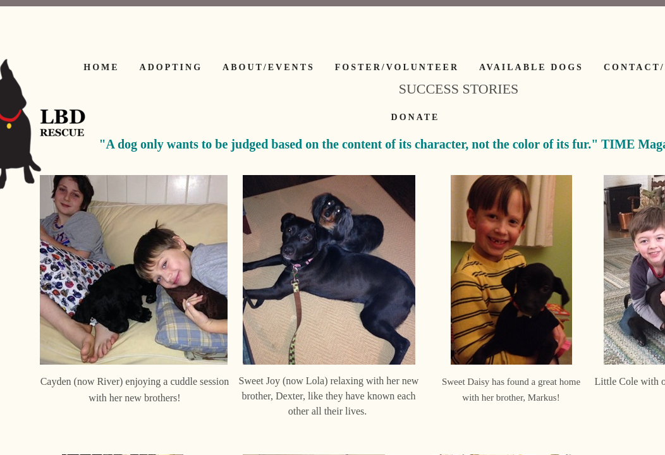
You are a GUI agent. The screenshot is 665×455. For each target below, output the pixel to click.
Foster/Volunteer (397, 67)
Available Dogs (531, 67)
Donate (415, 117)
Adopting (171, 67)
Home (101, 67)
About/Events (269, 67)
